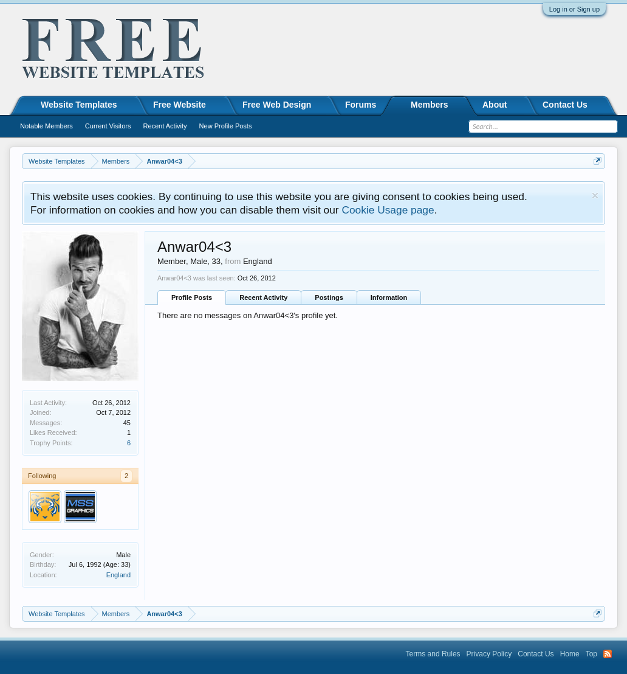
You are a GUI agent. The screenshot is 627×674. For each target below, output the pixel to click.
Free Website (179, 104)
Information (389, 297)
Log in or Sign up (574, 9)
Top (591, 654)
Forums (360, 104)
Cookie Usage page (387, 210)
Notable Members (46, 126)
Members (429, 104)
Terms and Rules (433, 654)
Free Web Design (276, 104)
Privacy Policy (489, 654)
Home (570, 654)
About (494, 104)
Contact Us (565, 104)
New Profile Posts (225, 126)
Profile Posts (191, 297)
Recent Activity (263, 297)
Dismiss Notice (595, 195)
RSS (607, 654)
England (118, 574)
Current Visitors (108, 126)
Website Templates (79, 104)
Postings (329, 297)
